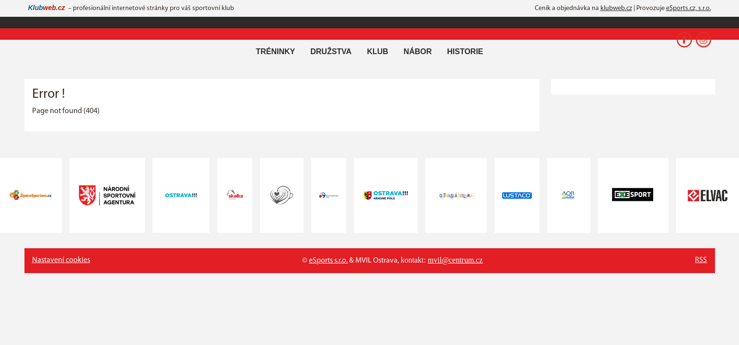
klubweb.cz (616, 8)
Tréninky (275, 51)
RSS (701, 260)
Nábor (418, 51)
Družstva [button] (331, 51)
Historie (465, 51)
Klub (377, 51)
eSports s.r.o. (328, 260)
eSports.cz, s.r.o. (688, 8)
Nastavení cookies (61, 260)
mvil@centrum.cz (455, 260)
